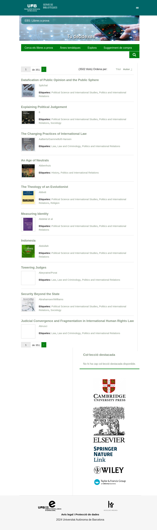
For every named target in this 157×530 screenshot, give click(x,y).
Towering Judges (33, 267)
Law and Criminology (69, 146)
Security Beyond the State (40, 294)
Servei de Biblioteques (50, 6)
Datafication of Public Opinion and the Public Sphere (60, 80)
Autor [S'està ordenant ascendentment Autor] (126, 69)
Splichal (43, 85)
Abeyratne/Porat (48, 272)
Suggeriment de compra (118, 47)
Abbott (42, 192)
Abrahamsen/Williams (51, 299)
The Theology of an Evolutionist (44, 187)
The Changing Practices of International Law (54, 133)
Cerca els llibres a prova (39, 47)
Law (54, 146)
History (55, 172)
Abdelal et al (46, 218)
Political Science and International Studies (75, 92)
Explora (92, 47)
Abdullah (44, 245)
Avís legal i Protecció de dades (80, 514)
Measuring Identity (35, 213)
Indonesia (28, 240)
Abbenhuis (45, 165)
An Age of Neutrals (35, 160)
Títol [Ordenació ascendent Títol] (118, 69)
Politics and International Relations (101, 146)
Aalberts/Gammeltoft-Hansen (55, 139)
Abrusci (43, 326)
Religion (55, 203)
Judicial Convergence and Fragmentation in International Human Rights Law (77, 321)
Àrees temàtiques (70, 47)
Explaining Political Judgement (44, 107)
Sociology (56, 123)
